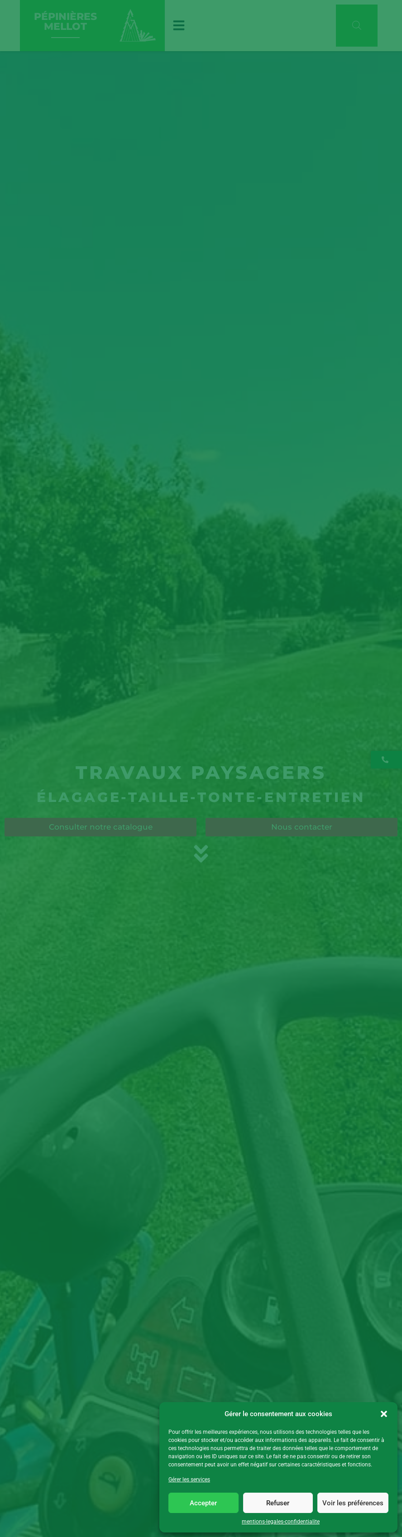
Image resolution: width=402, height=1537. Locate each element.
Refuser (277, 1503)
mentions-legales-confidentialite (281, 1521)
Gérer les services (189, 1479)
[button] (383, 1413)
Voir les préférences (352, 1503)
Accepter (203, 1503)
